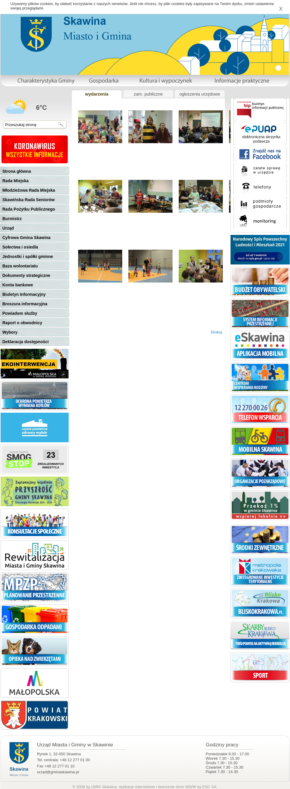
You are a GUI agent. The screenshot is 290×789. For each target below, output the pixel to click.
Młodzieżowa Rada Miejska (28, 190)
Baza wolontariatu (20, 266)
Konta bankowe (17, 285)
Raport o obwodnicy (22, 322)
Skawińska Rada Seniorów (28, 199)
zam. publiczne (148, 94)
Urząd (8, 228)
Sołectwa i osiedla (20, 247)
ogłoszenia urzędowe (199, 94)
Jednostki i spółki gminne (27, 256)
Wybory (9, 332)
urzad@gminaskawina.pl (58, 772)
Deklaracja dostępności (25, 341)
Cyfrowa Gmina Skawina (26, 237)
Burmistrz (12, 218)
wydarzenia (96, 94)
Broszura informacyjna (24, 303)
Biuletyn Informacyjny (24, 294)
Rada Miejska (15, 180)
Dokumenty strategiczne (26, 275)
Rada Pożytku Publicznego (28, 209)
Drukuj (216, 332)
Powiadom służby (19, 313)
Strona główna (16, 171)
